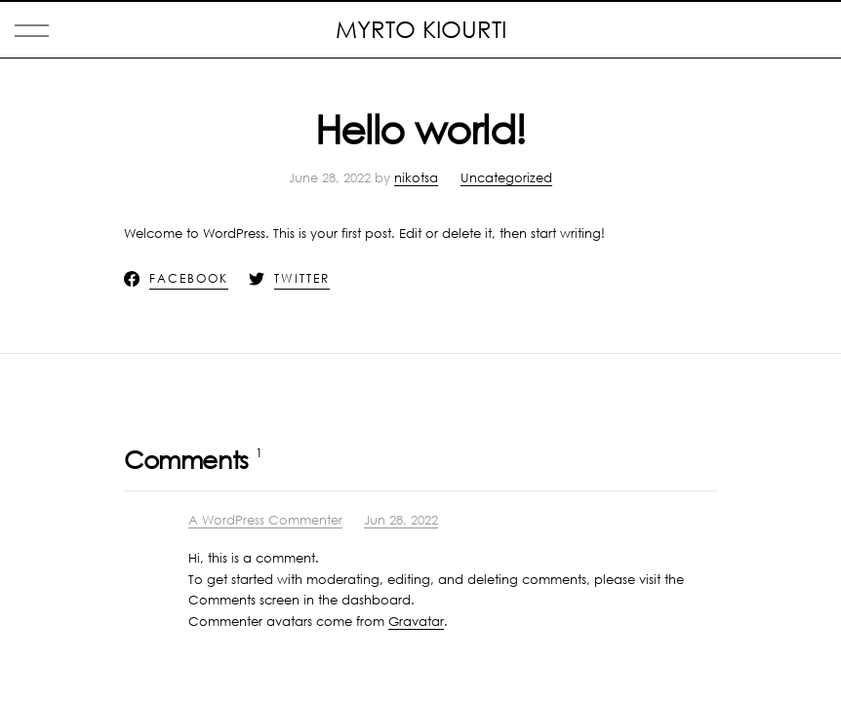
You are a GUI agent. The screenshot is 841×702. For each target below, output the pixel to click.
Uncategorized (506, 177)
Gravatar (416, 621)
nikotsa (416, 177)
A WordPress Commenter (265, 519)
